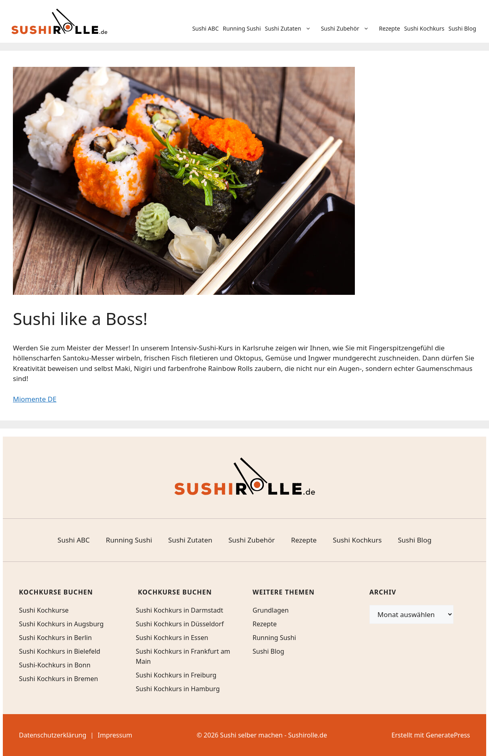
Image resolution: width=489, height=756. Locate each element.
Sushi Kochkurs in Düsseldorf (180, 623)
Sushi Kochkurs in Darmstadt (179, 610)
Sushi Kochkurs (424, 28)
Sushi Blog (462, 28)
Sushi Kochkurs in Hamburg (178, 688)
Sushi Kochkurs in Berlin (55, 637)
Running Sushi (242, 28)
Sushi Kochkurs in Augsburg (61, 623)
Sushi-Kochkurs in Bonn (55, 665)
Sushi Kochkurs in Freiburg (176, 675)
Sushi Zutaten (292, 29)
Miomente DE (34, 399)
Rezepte (389, 28)
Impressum (115, 735)
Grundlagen (271, 610)
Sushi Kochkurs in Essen (172, 637)
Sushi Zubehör (349, 29)
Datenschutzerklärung (52, 735)
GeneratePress (448, 735)
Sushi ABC (205, 28)
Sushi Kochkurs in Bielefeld (59, 651)
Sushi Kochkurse (43, 610)
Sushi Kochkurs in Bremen (58, 678)
